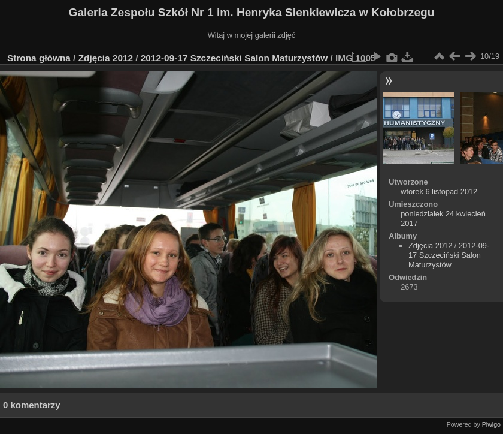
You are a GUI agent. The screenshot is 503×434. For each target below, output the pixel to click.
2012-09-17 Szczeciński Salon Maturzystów (234, 58)
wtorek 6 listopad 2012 (439, 191)
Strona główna (39, 58)
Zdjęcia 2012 (105, 58)
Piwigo (491, 424)
